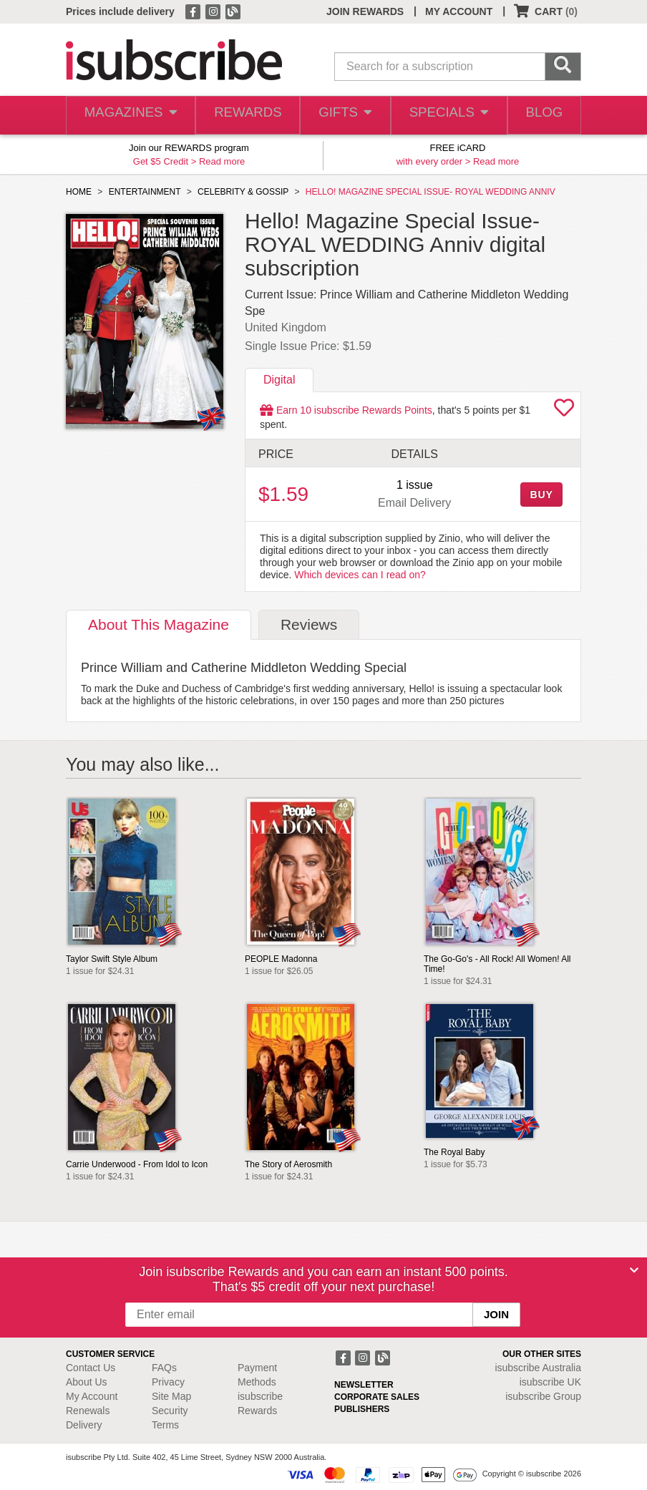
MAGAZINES (129, 115)
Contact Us (90, 1367)
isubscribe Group (543, 1396)
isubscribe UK (550, 1382)
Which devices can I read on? (360, 574)
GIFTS (342, 115)
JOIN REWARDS (365, 11)
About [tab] (158, 624)
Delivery (84, 1425)
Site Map (171, 1396)
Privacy (168, 1382)
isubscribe (538, 1367)
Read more (222, 161)
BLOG (542, 115)
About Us (86, 1382)
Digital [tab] (279, 380)
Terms (165, 1425)
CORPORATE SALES (376, 1397)
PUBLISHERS (361, 1409)
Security (170, 1410)
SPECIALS (446, 115)
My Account (91, 1396)
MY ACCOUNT (458, 11)
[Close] (634, 1270)
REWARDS (244, 115)
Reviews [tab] (309, 624)
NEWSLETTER (364, 1385)
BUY (541, 494)
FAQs (164, 1367)
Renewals (88, 1410)
